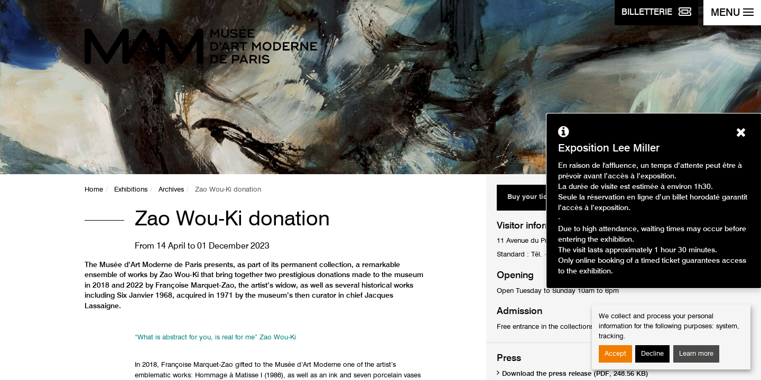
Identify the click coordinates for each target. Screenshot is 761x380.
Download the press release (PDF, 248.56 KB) (575, 373)
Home (94, 189)
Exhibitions (130, 189)
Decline (652, 353)
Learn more (696, 353)
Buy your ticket (531, 197)
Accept (615, 353)
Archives (171, 189)
